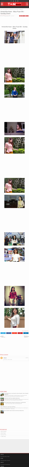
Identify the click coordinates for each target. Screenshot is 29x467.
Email (27, 15)
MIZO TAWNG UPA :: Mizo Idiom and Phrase (8, 406)
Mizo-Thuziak (3, 433)
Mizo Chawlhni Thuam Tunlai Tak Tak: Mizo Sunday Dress (14, 410)
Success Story (3, 434)
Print (23, 15)
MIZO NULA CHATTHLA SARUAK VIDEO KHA (12, 398)
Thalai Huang (3, 436)
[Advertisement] (14, 21)
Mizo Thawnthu (3, 431)
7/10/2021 (26, 357)
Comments (12, 15)
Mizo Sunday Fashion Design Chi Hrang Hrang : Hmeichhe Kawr (15, 402)
